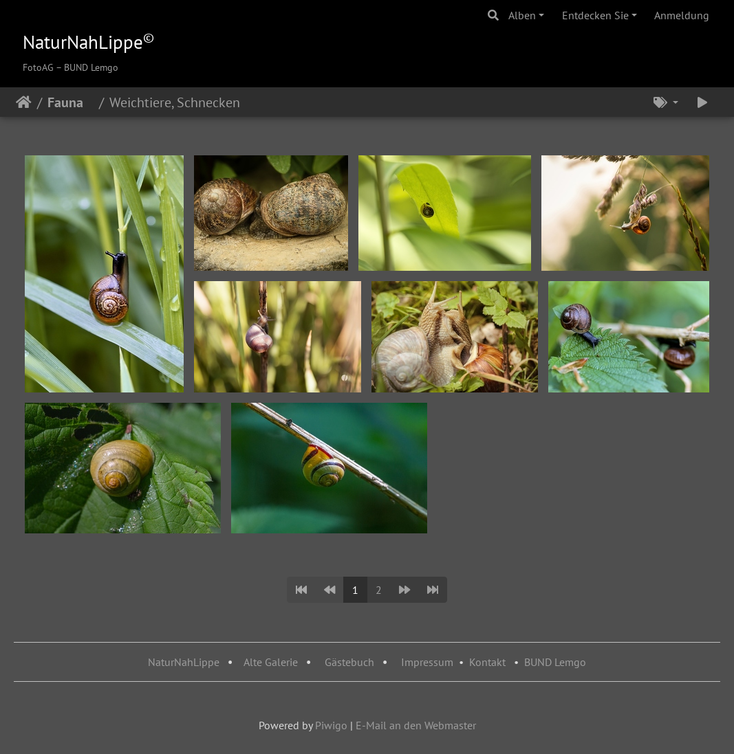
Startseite (24, 102)
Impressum (427, 662)
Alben (522, 15)
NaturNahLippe (183, 662)
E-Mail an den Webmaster (416, 725)
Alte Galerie (271, 662)
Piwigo (331, 725)
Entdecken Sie (595, 15)
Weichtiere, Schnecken (179, 102)
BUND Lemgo (555, 662)
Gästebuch (351, 662)
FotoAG (38, 67)
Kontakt (487, 662)
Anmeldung (681, 15)
